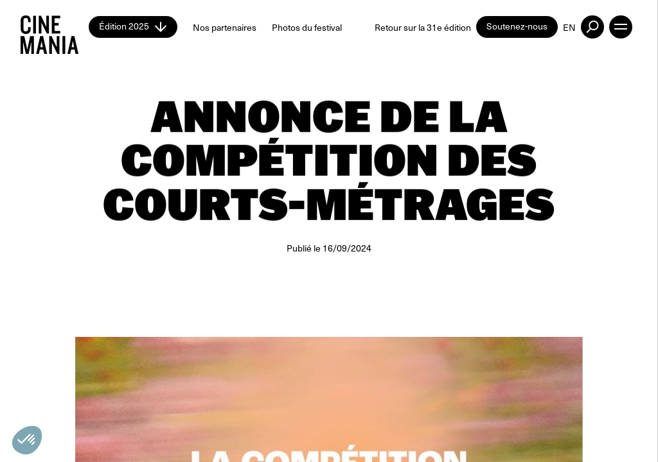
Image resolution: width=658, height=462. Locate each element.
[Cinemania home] (55, 27)
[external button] (592, 26)
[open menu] (620, 26)
